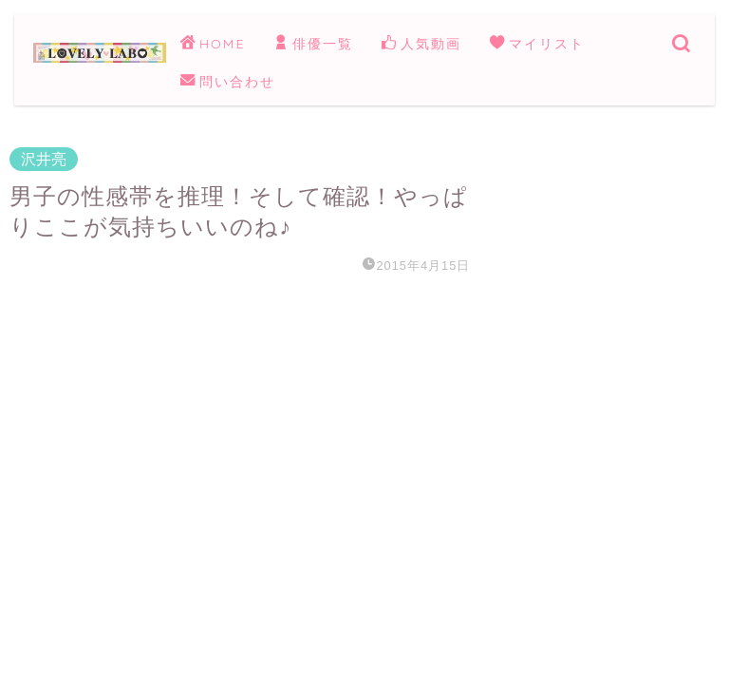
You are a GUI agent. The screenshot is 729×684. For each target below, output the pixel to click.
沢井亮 (43, 159)
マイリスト (537, 44)
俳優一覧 (313, 44)
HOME (212, 44)
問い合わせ (227, 82)
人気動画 (421, 44)
